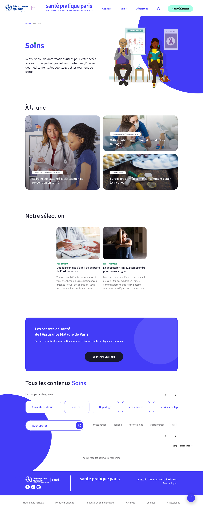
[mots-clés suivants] (174, 436)
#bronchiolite (136, 424)
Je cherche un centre (104, 356)
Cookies (151, 502)
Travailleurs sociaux (33, 502)
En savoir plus (170, 483)
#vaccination (100, 424)
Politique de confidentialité (100, 502)
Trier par (182, 445)
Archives (130, 502)
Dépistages (105, 407)
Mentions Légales (64, 502)
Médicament (135, 407)
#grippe (118, 424)
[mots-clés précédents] (167, 436)
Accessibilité (173, 502)
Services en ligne (170, 407)
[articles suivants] (174, 395)
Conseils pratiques (43, 407)
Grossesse (77, 407)
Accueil (28, 23)
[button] (80, 426)
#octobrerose (157, 424)
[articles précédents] (167, 395)
